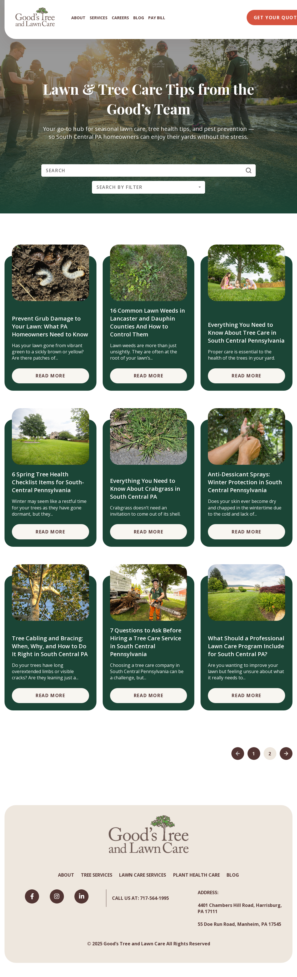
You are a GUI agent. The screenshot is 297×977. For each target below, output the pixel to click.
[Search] (148, 170)
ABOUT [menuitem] (78, 17)
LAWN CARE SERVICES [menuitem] (142, 875)
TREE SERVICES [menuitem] (96, 875)
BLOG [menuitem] (138, 17)
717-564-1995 (154, 898)
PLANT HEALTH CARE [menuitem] (196, 875)
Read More (50, 376)
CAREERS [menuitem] (120, 17)
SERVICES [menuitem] (98, 17)
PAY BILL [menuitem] (156, 17)
